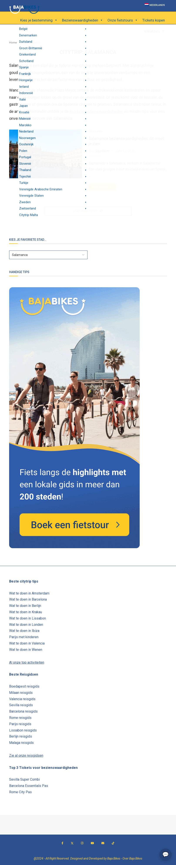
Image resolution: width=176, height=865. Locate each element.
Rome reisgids (20, 718)
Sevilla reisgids (21, 705)
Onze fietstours (122, 20)
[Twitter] (72, 843)
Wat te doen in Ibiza (24, 631)
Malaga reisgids (21, 743)
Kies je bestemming (39, 20)
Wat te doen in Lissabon (27, 618)
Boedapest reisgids (24, 686)
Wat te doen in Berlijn (25, 606)
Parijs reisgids (20, 724)
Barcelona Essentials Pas (28, 786)
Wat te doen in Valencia (27, 643)
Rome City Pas (20, 792)
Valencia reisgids (22, 699)
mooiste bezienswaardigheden (96, 111)
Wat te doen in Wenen (25, 650)
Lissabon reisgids (23, 730)
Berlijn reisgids (20, 736)
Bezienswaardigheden (82, 20)
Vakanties (154, 31)
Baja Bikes (103, 151)
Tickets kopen (153, 20)
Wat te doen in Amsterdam (29, 593)
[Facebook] (62, 843)
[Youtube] (92, 843)
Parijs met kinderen (24, 637)
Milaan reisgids (21, 693)
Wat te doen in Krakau (25, 612)
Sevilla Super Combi (24, 779)
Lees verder (102, 187)
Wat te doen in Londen (26, 625)
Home (13, 42)
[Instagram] (82, 843)
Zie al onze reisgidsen (26, 755)
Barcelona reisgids (23, 711)
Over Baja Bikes (132, 858)
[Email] (102, 843)
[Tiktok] (113, 843)
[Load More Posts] (88, 211)
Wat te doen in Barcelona (28, 599)
